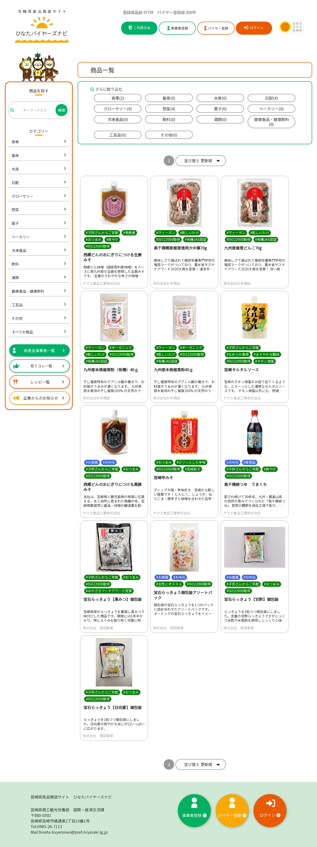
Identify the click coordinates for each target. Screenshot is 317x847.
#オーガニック (121, 347)
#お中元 (109, 462)
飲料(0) (169, 119)
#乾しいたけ (189, 232)
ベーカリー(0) (271, 109)
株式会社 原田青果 (98, 627)
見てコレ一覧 (38, 365)
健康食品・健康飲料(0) (271, 121)
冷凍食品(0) (117, 119)
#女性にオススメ (169, 583)
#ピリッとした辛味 (191, 462)
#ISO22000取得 (98, 246)
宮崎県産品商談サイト (71, 797)
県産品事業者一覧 (39, 350)
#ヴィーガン (165, 232)
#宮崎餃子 (192, 469)
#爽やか (112, 239)
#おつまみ (93, 239)
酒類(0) (220, 119)
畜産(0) (169, 98)
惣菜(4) (169, 109)
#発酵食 (129, 232)
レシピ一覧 (38, 382)
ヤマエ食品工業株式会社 (101, 283)
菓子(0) (220, 109)
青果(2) (117, 98)
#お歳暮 (92, 462)
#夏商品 (250, 462)
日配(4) (271, 98)
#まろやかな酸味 (266, 354)
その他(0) (169, 135)
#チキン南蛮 (264, 361)
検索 (61, 110)
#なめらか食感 (238, 354)
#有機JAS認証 (195, 239)
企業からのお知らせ (38, 398)
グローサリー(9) (118, 109)
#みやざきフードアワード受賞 (109, 590)
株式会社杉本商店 (166, 283)
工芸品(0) (117, 135)
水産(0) (220, 98)
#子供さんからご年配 (102, 232)
